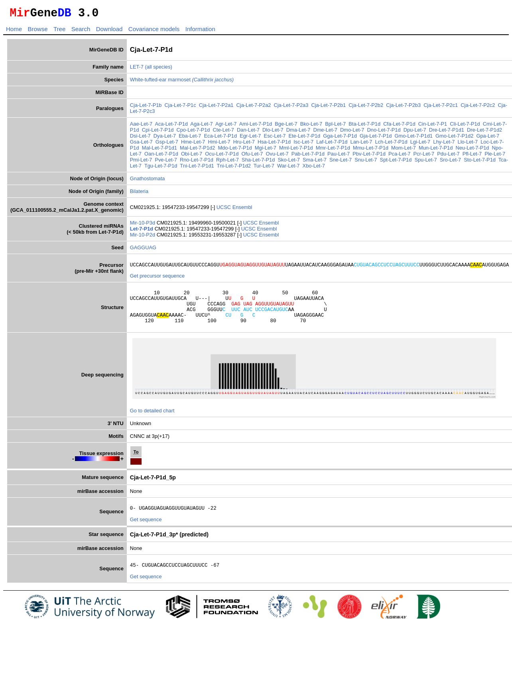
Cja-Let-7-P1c (180, 107)
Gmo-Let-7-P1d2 (454, 138)
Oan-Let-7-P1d (161, 156)
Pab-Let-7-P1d (308, 156)
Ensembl (242, 210)
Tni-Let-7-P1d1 (197, 168)
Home (14, 31)
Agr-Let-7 (225, 126)
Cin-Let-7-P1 (432, 126)
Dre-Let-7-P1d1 (446, 132)
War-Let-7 (288, 168)
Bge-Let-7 (286, 126)
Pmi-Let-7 (141, 162)
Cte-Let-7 (223, 132)
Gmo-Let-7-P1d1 (414, 138)
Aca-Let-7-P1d (171, 126)
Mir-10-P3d (143, 225)
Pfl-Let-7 (472, 156)
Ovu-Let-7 (277, 156)
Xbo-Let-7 (314, 168)
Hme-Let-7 (193, 144)
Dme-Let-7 (325, 132)
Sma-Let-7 (315, 162)
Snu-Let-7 (365, 162)
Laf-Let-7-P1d (331, 144)
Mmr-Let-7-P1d (333, 150)
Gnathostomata (147, 181)
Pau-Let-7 (338, 156)
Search (81, 31)
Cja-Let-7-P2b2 (366, 107)
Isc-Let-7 (303, 144)
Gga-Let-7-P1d (340, 138)
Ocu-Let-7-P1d (221, 156)
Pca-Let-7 (399, 156)
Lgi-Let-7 (420, 144)
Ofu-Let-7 (252, 156)
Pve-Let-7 (166, 162)
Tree (59, 31)
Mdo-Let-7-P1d (235, 150)
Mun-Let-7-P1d (436, 150)
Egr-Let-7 (250, 138)
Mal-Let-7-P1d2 (197, 150)
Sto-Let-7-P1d (480, 162)
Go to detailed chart (152, 421)
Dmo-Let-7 (352, 132)
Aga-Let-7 (201, 126)
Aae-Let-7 (141, 126)
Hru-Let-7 (244, 144)
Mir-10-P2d (143, 237)
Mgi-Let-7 (265, 150)
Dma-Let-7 (298, 132)
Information (200, 31)
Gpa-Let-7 (487, 138)
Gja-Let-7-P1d (376, 138)
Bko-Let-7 (311, 126)
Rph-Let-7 (227, 162)
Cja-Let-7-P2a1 (216, 107)
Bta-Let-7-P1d (364, 126)
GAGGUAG (143, 250)
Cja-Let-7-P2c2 (478, 107)
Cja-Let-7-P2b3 (403, 107)
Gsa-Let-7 (141, 144)
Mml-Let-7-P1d (296, 150)
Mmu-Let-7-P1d (370, 150)
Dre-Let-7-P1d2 (484, 132)
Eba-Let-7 (190, 138)
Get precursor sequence (157, 279)
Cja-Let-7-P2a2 (253, 107)
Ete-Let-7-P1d (305, 138)
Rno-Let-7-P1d (196, 162)
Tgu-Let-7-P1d (160, 168)
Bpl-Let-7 (335, 126)
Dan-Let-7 (248, 132)
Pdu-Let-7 (448, 156)
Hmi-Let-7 (219, 144)
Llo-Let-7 (468, 144)
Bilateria (139, 194)
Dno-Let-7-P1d (384, 132)
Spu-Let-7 (425, 162)
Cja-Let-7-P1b (146, 107)
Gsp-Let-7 (167, 144)
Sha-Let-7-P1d (258, 162)
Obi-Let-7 (191, 156)
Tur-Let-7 (264, 168)
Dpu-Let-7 (415, 132)
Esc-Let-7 (275, 138)
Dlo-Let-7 (273, 132)
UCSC (224, 210)
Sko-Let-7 (288, 162)
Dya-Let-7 (165, 138)
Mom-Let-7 (403, 150)
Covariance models (153, 31)
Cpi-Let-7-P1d (158, 132)
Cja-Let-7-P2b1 (328, 107)
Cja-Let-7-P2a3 (291, 107)
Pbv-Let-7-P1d (369, 156)
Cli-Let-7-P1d (465, 126)
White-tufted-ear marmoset (182, 82)
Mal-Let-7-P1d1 (159, 150)
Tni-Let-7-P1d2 (234, 168)
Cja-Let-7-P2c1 (440, 107)
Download (109, 31)
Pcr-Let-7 (424, 156)
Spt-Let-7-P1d (396, 162)
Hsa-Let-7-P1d (274, 144)
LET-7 (137, 69)
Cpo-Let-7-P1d (193, 132)
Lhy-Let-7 (444, 144)
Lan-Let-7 (361, 144)
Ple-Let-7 (494, 156)
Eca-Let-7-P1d (220, 138)
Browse (37, 31)
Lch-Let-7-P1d (391, 144)
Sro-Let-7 (450, 162)
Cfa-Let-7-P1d (399, 126)
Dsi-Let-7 (140, 138)
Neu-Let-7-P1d (472, 150)
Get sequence (146, 531)
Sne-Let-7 (340, 162)
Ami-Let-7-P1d (255, 126)
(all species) (158, 69)
